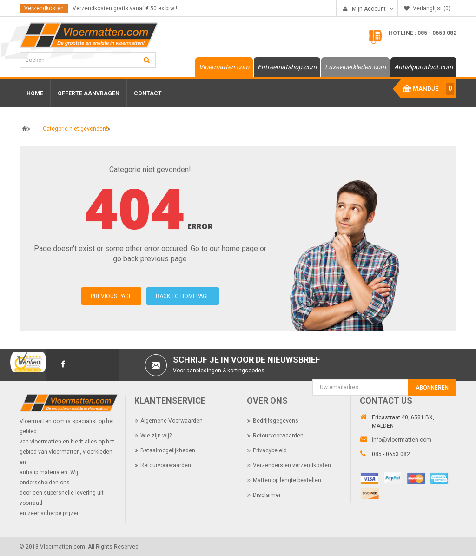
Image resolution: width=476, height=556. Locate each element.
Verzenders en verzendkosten (292, 465)
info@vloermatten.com (401, 439)
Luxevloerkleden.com (355, 67)
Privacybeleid (270, 450)
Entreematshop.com (287, 67)
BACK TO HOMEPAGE (183, 296)
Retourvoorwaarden (165, 465)
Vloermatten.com (224, 67)
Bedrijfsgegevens (275, 420)
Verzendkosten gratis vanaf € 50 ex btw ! (125, 8)
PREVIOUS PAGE (111, 296)
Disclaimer (267, 494)
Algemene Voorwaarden (171, 420)
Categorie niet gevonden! (75, 129)
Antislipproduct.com (423, 67)
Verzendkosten (44, 8)
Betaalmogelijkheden (167, 450)
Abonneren (432, 387)
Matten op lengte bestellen (287, 480)
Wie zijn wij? (156, 435)
